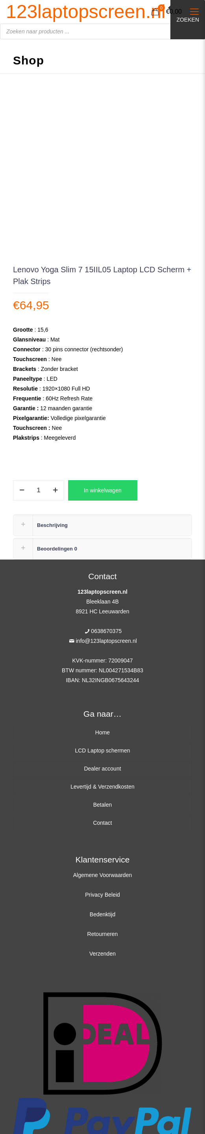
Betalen (102, 805)
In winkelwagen (103, 490)
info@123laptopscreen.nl (106, 641)
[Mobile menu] (194, 11)
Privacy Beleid (102, 895)
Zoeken (187, 20)
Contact (102, 823)
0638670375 (106, 631)
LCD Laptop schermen (102, 750)
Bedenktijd (102, 914)
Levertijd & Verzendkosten (102, 787)
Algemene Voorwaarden (102, 875)
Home (102, 732)
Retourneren (102, 934)
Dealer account (102, 768)
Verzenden (102, 954)
